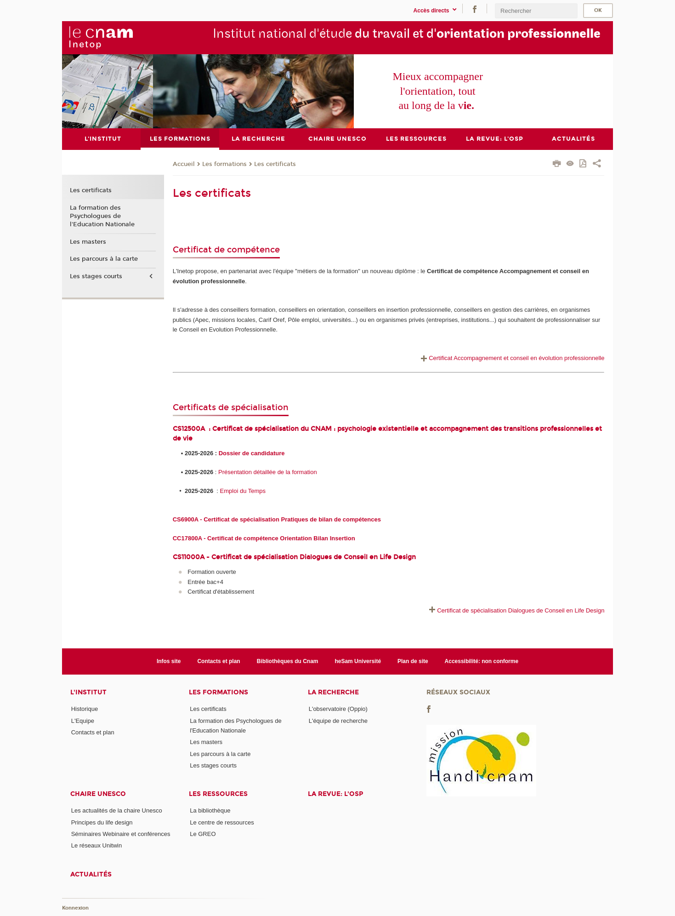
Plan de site (412, 661)
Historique (84, 708)
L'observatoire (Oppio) (338, 708)
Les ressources (218, 794)
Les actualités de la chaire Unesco (116, 810)
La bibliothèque (210, 810)
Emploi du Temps (243, 490)
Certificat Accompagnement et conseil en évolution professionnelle (511, 358)
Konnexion (75, 908)
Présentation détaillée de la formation (267, 471)
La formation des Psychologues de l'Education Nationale (102, 216)
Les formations (224, 163)
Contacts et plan (218, 661)
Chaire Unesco (98, 794)
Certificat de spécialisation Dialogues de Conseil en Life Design (520, 610)
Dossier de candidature (252, 452)
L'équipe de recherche (338, 720)
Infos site (169, 661)
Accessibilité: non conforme (482, 661)
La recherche (333, 692)
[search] (536, 10)
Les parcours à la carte (104, 259)
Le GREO (203, 833)
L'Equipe (82, 720)
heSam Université (358, 661)
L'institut (88, 692)
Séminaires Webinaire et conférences (120, 833)
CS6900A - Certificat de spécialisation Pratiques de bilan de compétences (277, 519)
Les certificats (275, 163)
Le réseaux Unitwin (96, 845)
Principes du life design (102, 822)
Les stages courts (96, 276)
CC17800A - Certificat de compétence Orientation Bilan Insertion (264, 538)
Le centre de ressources (222, 822)
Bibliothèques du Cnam (287, 661)
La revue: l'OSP (335, 794)
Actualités (91, 874)
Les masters (88, 241)
